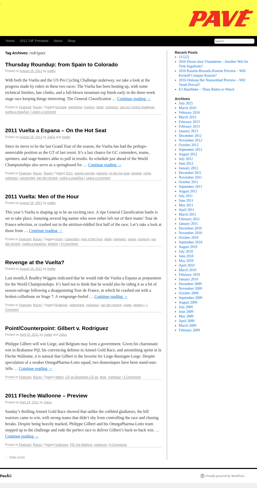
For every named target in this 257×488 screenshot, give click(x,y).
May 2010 (186, 261)
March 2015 (187, 117)
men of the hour (91, 239)
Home (10, 41)
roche (147, 173)
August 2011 (188, 191)
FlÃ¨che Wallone (81, 445)
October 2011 (188, 182)
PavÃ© (6, 476)
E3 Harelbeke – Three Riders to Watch (206, 89)
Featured (25, 107)
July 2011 (186, 196)
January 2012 (188, 168)
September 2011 (190, 187)
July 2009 (186, 307)
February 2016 (189, 112)
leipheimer (75, 107)
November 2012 (190, 140)
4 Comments (69, 244)
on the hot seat (119, 173)
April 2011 (187, 210)
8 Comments (118, 445)
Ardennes (61, 445)
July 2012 (186, 159)
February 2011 (189, 219)
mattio (51, 71)
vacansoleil (27, 178)
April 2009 (187, 321)
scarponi (143, 239)
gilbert (59, 377)
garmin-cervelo (85, 173)
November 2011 (190, 177)
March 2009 (187, 325)
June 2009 (186, 312)
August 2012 (188, 154)
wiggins (53, 244)
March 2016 (187, 108)
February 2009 (189, 330)
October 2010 (189, 237)
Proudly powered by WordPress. (225, 476)
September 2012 (190, 150)
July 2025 (186, 103)
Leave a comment (43, 112)
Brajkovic (61, 305)
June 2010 (186, 256)
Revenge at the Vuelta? (34, 262)
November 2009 (190, 288)
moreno (89, 107)
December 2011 (190, 173)
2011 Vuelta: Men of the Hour (42, 196)
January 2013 (188, 131)
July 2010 (186, 251)
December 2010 (190, 228)
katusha (102, 173)
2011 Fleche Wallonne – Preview (46, 395)
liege (103, 377)
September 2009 (190, 298)
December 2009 (190, 284)
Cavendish (72, 239)
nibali (100, 107)
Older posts (15, 457)
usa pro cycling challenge (137, 107)
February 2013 (189, 126)
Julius (51, 137)
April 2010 (187, 265)
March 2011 (187, 214)
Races (37, 107)
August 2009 (188, 302)
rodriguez (111, 107)
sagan (132, 239)
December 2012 (190, 136)
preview (136, 173)
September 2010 (190, 242)
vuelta (127, 305)
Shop (71, 41)
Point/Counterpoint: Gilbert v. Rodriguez (56, 328)
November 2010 (190, 233)
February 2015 (189, 122)
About (57, 41)
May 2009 (186, 316)
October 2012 (189, 145)
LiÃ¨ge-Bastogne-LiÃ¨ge (81, 377)
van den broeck (47, 178)
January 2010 (188, 279)
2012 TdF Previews (34, 41)
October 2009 (189, 293)
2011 (69, 173)
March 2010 (187, 270)
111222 (184, 57)
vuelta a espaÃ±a (17, 112)
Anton (59, 239)
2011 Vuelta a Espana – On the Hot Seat (55, 130)
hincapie (61, 107)
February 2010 (189, 275)
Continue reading (134, 98)
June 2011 (186, 200)
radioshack (76, 305)
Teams (47, 173)
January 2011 (188, 224)
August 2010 (188, 247)
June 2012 (186, 163)
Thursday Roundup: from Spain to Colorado (61, 64)
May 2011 (186, 205)
